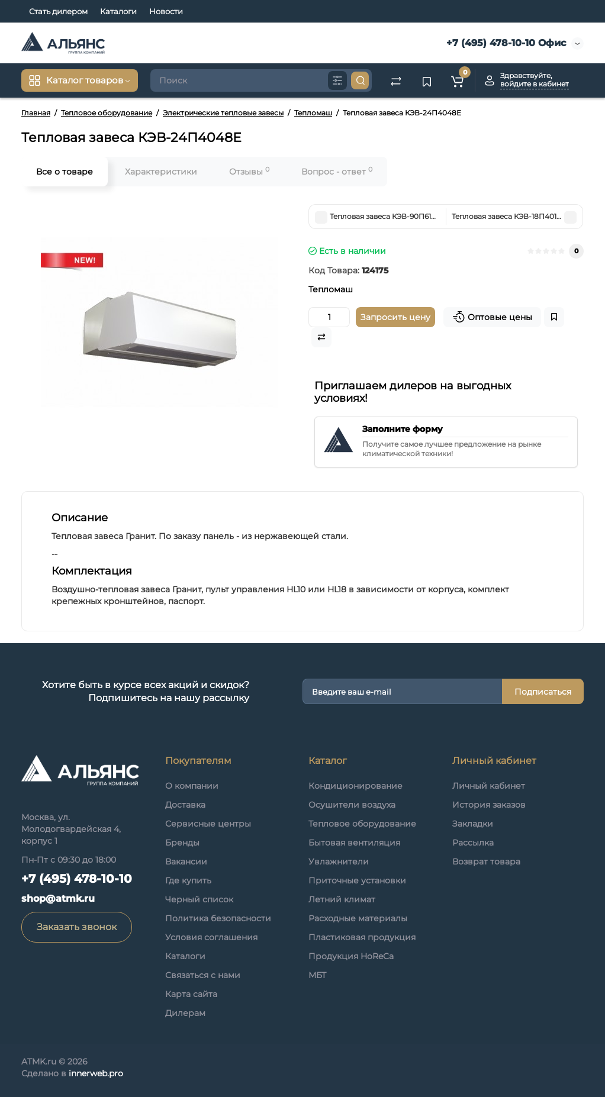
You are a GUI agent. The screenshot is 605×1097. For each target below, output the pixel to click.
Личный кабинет (488, 785)
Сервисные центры (208, 823)
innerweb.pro (96, 1073)
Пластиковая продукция (362, 937)
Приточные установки (357, 880)
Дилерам (185, 1013)
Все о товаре (64, 171)
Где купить (188, 880)
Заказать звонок (77, 927)
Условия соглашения (211, 937)
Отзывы (249, 171)
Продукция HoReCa (351, 956)
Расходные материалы (357, 918)
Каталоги (118, 11)
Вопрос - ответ (336, 171)
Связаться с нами (202, 975)
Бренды (182, 842)
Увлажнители (338, 861)
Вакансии (186, 861)
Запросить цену (395, 317)
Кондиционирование (355, 785)
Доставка (185, 804)
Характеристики (161, 171)
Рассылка (473, 842)
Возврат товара (486, 861)
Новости (166, 11)
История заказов (489, 804)
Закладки (472, 823)
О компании (191, 785)
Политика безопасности (218, 918)
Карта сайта (191, 994)
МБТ (317, 975)
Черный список (199, 899)
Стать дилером (58, 11)
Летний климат (341, 899)
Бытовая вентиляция (354, 842)
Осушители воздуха (351, 804)
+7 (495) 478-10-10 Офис (504, 43)
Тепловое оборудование (362, 823)
